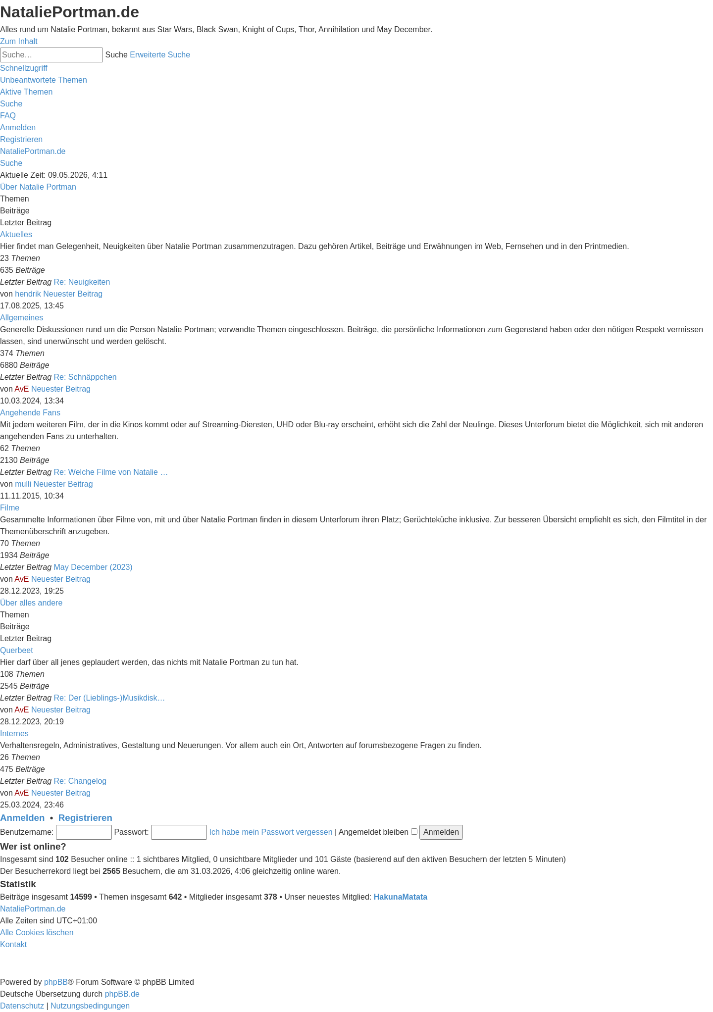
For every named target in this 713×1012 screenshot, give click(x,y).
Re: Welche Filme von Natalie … (111, 472)
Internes (14, 733)
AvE (21, 389)
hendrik (28, 294)
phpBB (56, 982)
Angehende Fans (30, 412)
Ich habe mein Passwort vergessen (271, 832)
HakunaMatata (400, 897)
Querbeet (16, 650)
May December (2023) (93, 567)
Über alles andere (31, 603)
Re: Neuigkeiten (82, 282)
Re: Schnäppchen (85, 377)
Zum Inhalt (19, 41)
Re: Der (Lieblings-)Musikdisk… (109, 698)
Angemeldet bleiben (378, 832)
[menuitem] (43, 80)
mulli (23, 484)
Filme (9, 508)
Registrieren (85, 817)
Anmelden (22, 817)
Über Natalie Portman (38, 187)
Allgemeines (21, 317)
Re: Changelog (80, 781)
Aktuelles (16, 234)
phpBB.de (122, 994)
